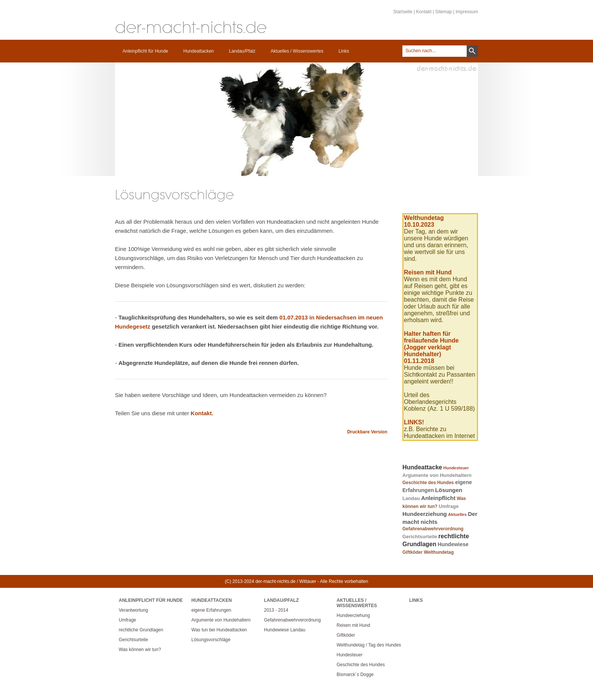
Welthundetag (439, 552)
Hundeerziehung (424, 514)
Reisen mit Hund (353, 625)
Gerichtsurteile (419, 536)
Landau (411, 498)
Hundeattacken (198, 51)
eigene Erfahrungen (211, 610)
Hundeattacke (422, 467)
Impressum (467, 11)
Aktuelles (457, 514)
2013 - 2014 (276, 610)
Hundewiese (453, 544)
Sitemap (443, 11)
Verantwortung (133, 610)
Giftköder (412, 552)
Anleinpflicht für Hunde (145, 51)
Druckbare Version (367, 432)
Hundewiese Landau (284, 629)
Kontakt (424, 11)
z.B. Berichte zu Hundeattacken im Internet (439, 432)
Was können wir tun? (140, 649)
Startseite (403, 11)
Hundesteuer (456, 468)
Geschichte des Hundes (428, 482)
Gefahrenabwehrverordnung (432, 528)
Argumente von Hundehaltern (437, 475)
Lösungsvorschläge (210, 639)
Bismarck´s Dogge (355, 674)
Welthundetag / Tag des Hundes (369, 645)
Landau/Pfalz (242, 51)
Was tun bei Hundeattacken (219, 629)
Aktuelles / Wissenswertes (297, 51)
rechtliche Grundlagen (141, 629)
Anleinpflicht (438, 498)
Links (343, 51)
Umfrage (449, 506)
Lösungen (449, 490)
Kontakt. (202, 413)
